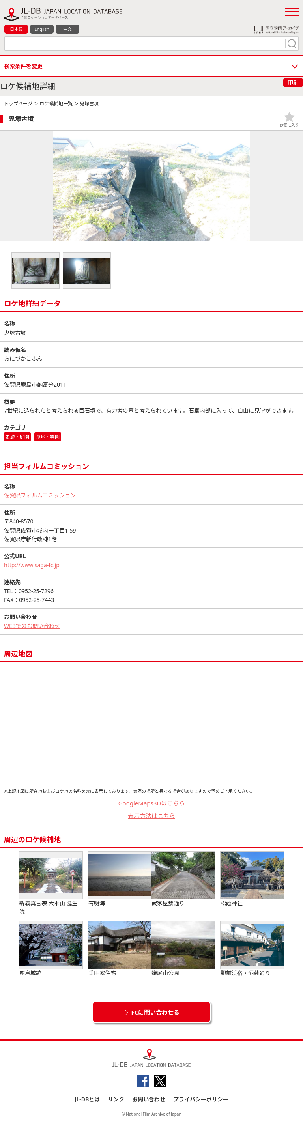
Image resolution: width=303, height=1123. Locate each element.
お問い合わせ (148, 1099)
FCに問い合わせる (155, 1012)
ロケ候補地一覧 (56, 103)
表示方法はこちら (151, 816)
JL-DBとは (87, 1099)
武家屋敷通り (183, 879)
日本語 (16, 29)
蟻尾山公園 (183, 949)
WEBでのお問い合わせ (32, 626)
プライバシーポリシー (200, 1099)
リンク (116, 1099)
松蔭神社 (252, 879)
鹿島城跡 (50, 949)
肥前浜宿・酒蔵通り (252, 949)
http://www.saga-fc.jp (32, 565)
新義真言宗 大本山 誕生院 (50, 883)
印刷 (293, 82)
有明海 (120, 879)
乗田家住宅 (120, 949)
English (41, 29)
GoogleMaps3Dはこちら (151, 803)
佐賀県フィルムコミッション (40, 495)
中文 (67, 29)
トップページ (18, 103)
